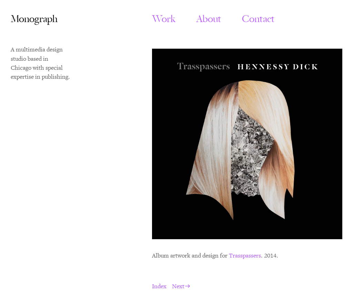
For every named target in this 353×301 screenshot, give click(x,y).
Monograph (34, 19)
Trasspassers (245, 255)
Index (159, 286)
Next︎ (181, 286)
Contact (258, 19)
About (212, 19)
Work (163, 19)
